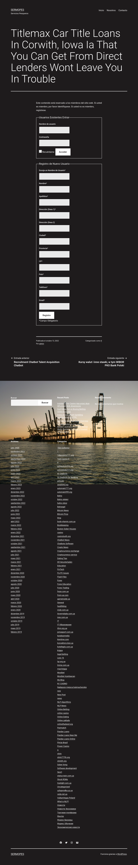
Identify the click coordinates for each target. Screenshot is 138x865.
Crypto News (62, 547)
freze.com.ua (63, 591)
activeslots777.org (65, 470)
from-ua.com (62, 595)
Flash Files (61, 577)
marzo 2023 (16, 481)
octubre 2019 (16, 621)
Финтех (60, 816)
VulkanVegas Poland (66, 798)
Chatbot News (63, 540)
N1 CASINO (62, 683)
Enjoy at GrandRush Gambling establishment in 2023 (70, 416)
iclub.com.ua (62, 610)
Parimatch (61, 728)
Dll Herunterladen (64, 562)
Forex (59, 580)
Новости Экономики (66, 809)
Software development (67, 768)
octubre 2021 (16, 543)
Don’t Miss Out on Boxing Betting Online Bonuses (71, 410)
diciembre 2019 (17, 614)
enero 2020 (15, 610)
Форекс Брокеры (65, 820)
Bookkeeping (62, 525)
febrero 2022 (16, 529)
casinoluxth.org (64, 536)
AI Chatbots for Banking (67, 477)
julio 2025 (15, 448)
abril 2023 (15, 477)
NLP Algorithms (64, 702)
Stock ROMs (62, 779)
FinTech (60, 569)
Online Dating (63, 717)
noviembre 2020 (18, 577)
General (60, 602)
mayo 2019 (15, 628)
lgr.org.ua (61, 661)
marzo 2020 (16, 602)
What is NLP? (63, 801)
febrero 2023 (16, 485)
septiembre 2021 (18, 547)
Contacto (122, 10)
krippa (60, 650)
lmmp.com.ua (63, 665)
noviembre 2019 (18, 617)
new (59, 691)
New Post (61, 695)
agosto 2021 (16, 551)
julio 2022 (15, 510)
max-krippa (62, 669)
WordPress (122, 854)
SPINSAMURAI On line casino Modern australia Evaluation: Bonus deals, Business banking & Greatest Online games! (72, 428)
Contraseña (44, 137)
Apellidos (43, 196)
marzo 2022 (16, 525)
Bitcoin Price (62, 514)
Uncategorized (63, 787)
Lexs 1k (60, 658)
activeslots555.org (65, 466)
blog (59, 518)
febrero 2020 (16, 606)
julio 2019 (15, 625)
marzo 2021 (16, 562)
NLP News (61, 706)
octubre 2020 (16, 580)
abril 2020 (15, 599)
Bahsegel (61, 507)
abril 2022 (15, 521)
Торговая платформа (66, 812)
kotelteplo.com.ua (65, 647)
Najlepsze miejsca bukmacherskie (72, 687)
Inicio (101, 10)
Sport (59, 772)
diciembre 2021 (17, 536)
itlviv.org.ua (62, 628)
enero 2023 (15, 488)
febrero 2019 (16, 632)
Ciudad (42, 235)
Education (61, 566)
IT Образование (64, 625)
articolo (60, 481)
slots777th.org (63, 757)
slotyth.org (61, 761)
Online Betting (63, 709)
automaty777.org (64, 488)
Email (42, 300)
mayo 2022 (15, 518)
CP (40, 261)
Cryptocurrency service (67, 555)
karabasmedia (63, 636)
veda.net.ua (62, 794)
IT (58, 621)
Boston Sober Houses (66, 529)
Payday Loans (63, 731)
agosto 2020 (16, 584)
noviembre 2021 (18, 540)
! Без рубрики (63, 448)
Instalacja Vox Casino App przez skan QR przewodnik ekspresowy (73, 404)
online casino (63, 713)
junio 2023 (15, 470)
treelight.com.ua (64, 783)
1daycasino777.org (65, 455)
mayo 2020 (15, 595)
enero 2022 (15, 532)
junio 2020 (15, 591)
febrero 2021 (16, 566)
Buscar (14, 398)
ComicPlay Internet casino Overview (72, 421)
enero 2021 (15, 569)
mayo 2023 (15, 473)
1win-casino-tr (63, 459)
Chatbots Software (65, 543)
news (59, 698)
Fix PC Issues (63, 573)
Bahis (59, 496)
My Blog (60, 680)
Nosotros (111, 10)
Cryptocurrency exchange (68, 551)
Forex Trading (63, 588)
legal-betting (62, 654)
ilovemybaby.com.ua (66, 614)
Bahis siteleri (62, 499)
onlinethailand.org (65, 724)
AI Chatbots (62, 473)
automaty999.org (64, 492)
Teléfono (43, 287)
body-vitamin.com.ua (66, 521)
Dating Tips (62, 558)
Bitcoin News (63, 510)
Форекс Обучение (65, 823)
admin (41, 344)
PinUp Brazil (62, 742)
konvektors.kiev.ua (65, 643)
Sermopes (17, 9)
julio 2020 (15, 588)
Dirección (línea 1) (47, 209)
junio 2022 (15, 514)
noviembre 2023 (18, 451)
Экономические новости (68, 827)
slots (59, 753)
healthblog (61, 606)
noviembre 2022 (18, 496)
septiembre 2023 (18, 459)
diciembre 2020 (17, 573)
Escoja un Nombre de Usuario (52, 170)
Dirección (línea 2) (47, 222)
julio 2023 (15, 466)
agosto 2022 (16, 507)
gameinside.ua (63, 599)
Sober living (62, 764)
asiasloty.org (62, 485)
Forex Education (64, 584)
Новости (61, 805)
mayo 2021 (15, 558)
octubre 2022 (16, 499)
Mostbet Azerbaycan (66, 676)
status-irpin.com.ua (65, 776)
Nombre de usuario (47, 124)
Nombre (43, 183)
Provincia (43, 248)
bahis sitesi (62, 503)
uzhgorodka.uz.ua (65, 790)
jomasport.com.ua (65, 632)
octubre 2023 (16, 455)
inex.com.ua (62, 617)
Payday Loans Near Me (67, 735)
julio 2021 (15, 555)
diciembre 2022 (17, 492)
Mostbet (60, 672)
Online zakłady (63, 720)
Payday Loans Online (66, 739)
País (41, 274)
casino (60, 532)
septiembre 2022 (18, 503)
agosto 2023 (16, 462)
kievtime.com (63, 639)
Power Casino (63, 746)
